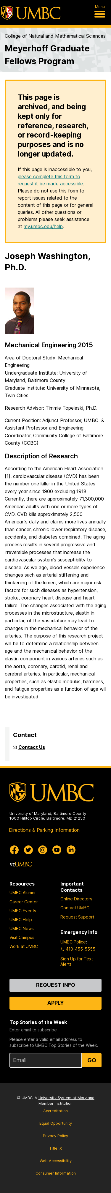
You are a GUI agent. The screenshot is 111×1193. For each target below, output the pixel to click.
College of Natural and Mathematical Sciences (55, 36)
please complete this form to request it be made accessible (50, 180)
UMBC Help (20, 919)
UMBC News (21, 928)
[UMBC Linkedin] (71, 849)
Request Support (77, 916)
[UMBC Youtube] (56, 849)
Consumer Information (56, 1173)
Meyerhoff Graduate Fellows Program (47, 54)
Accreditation (55, 1111)
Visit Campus (21, 937)
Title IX (55, 1148)
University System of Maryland (66, 1098)
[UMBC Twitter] (28, 849)
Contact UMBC (74, 907)
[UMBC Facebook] (14, 849)
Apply (55, 1003)
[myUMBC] (21, 864)
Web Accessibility (56, 1161)
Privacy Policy (55, 1136)
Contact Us (31, 747)
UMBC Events (22, 910)
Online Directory (76, 898)
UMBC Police (73, 941)
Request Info (55, 985)
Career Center (23, 901)
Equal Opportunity (55, 1123)
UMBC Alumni (22, 892)
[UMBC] (30, 12)
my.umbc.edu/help (43, 226)
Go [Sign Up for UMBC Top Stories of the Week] (91, 1060)
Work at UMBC (23, 946)
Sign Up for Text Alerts (76, 961)
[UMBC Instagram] (42, 849)
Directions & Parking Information (44, 830)
